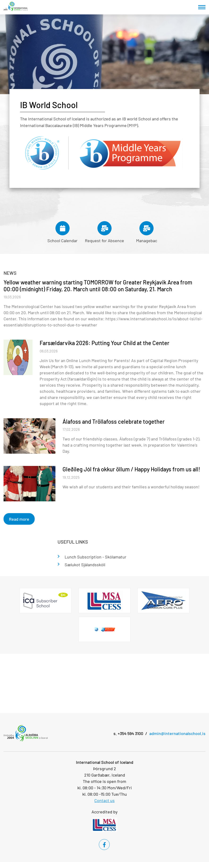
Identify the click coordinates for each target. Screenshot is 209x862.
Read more (19, 519)
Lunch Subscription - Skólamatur (95, 556)
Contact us (104, 800)
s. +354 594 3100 (128, 733)
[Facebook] (104, 844)
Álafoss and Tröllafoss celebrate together (114, 421)
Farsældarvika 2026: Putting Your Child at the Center (104, 342)
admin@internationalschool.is (177, 733)
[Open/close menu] (202, 7)
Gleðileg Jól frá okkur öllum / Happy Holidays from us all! (131, 469)
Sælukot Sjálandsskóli (85, 564)
